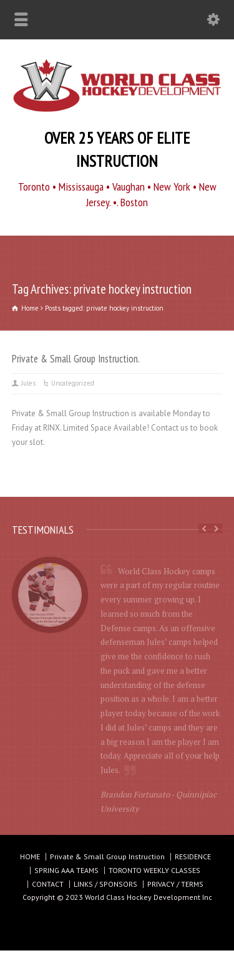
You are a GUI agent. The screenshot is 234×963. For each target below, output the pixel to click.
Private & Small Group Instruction (107, 856)
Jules (28, 383)
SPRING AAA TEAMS (66, 870)
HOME (30, 856)
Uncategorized (72, 383)
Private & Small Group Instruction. (76, 359)
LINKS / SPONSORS (105, 884)
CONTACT (48, 884)
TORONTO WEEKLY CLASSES (154, 870)
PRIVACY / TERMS (175, 884)
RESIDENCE (193, 856)
